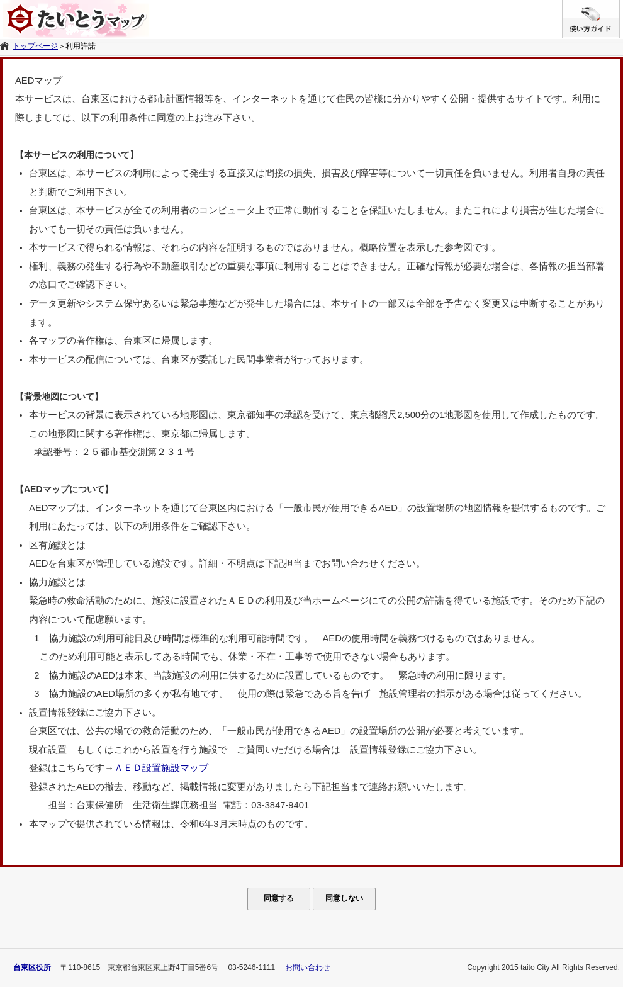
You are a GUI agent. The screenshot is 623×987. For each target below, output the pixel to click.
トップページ (35, 46)
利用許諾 (80, 46)
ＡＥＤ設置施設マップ (161, 768)
